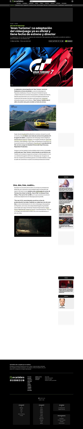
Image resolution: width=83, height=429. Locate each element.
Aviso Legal (47, 376)
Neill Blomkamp (18, 139)
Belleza (41, 411)
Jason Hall (48, 139)
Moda (41, 409)
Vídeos (41, 3)
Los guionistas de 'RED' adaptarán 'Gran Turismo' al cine (66, 226)
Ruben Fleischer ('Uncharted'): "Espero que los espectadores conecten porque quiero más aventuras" (66, 290)
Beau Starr (46, 5)
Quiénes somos (38, 376)
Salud (41, 415)
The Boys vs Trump (32, 5)
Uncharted (44, 98)
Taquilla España (61, 5)
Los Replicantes (61, 407)
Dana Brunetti (37, 143)
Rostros (52, 3)
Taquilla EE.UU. (26, 5)
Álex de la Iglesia (40, 5)
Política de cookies (48, 379)
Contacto (37, 379)
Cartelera (24, 3)
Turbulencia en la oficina (52, 5)
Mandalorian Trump (19, 5)
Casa (41, 421)
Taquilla (29, 387)
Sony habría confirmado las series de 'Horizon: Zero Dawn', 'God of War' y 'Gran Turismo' (66, 189)
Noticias (19, 3)
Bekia (41, 407)
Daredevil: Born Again (68, 5)
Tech (21, 409)
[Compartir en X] (60, 41)
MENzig (21, 407)
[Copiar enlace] (54, 41)
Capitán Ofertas (61, 409)
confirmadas (39, 191)
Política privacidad (49, 377)
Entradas (64, 3)
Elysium (30, 139)
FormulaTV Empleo (61, 420)
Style (21, 411)
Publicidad (37, 378)
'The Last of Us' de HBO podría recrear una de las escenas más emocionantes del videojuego (66, 202)
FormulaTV (61, 418)
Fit (21, 412)
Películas (31, 3)
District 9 (25, 139)
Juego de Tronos (30, 209)
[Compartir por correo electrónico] (56, 41)
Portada (11, 23)
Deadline (24, 134)
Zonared (61, 421)
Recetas (41, 417)
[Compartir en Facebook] (58, 41)
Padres (41, 412)
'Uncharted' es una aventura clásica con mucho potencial (66, 215)
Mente (41, 423)
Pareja (41, 414)
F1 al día (21, 415)
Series (36, 3)
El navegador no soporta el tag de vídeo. (32, 226)
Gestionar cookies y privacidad (50, 380)
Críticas (58, 3)
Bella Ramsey (22, 209)
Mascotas (41, 418)
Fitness (41, 420)
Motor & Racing (21, 414)
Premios (47, 3)
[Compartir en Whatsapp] (62, 41)
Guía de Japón (62, 423)
